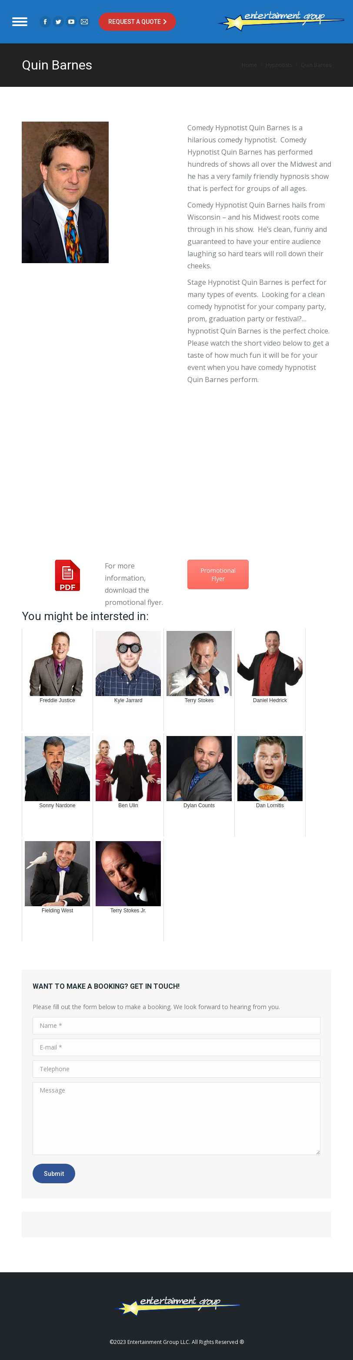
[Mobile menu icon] (20, 22)
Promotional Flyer (218, 574)
